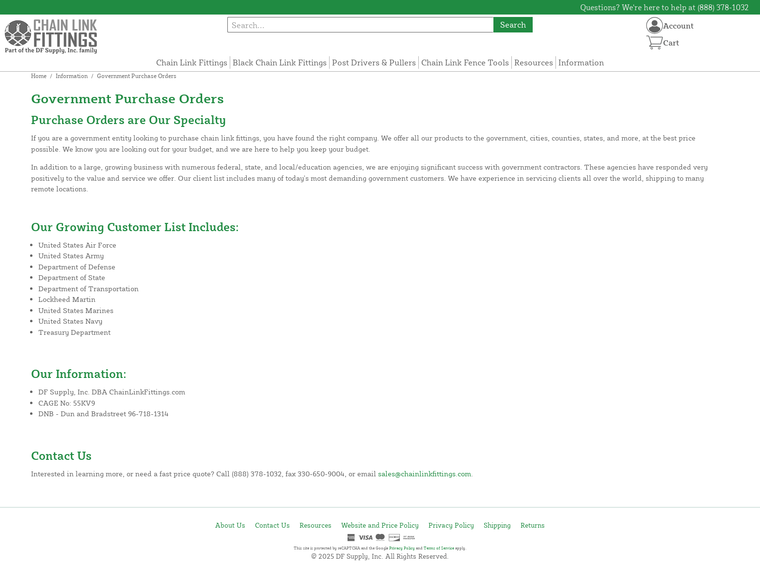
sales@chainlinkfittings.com (424, 473)
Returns (533, 525)
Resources (533, 62)
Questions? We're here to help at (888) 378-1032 (664, 7)
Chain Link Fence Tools (465, 62)
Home (39, 75)
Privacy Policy (451, 525)
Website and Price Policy (380, 525)
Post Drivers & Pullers (374, 62)
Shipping (497, 525)
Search (513, 24)
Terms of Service (439, 548)
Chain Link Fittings (191, 62)
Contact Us (272, 525)
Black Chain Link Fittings (280, 62)
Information (581, 62)
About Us (230, 525)
